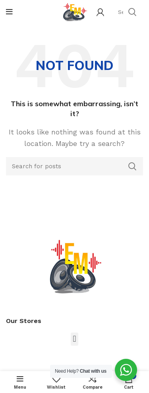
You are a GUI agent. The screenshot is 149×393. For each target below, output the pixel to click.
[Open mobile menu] (9, 12)
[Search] (74, 166)
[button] (74, 339)
